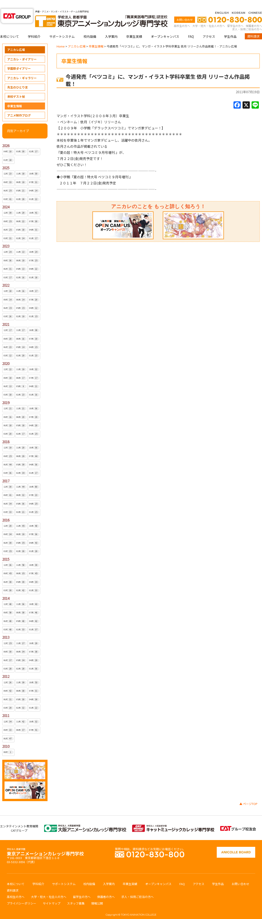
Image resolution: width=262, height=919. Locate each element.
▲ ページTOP (248, 795)
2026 (6, 136)
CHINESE (255, 4)
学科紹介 (34, 27)
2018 (6, 433)
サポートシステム (62, 27)
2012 (6, 667)
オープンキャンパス (165, 27)
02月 (34, 143)
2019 (6, 393)
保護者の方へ (254, 17)
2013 (6, 628)
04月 (9, 143)
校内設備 (89, 27)
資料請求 (253, 27)
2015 (6, 550)
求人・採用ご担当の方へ (247, 20)
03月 (21, 143)
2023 (6, 237)
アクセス (209, 27)
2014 (6, 589)
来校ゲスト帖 (16, 88)
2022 (6, 276)
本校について (9, 27)
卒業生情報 (14, 97)
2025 (6, 159)
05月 (21, 182)
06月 (9, 182)
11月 (21, 165)
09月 (9, 173)
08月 (21, 173)
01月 (9, 151)
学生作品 (230, 27)
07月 (34, 173)
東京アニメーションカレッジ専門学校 (45, 843)
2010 (6, 737)
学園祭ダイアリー (19, 59)
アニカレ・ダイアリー (22, 50)
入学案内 (111, 27)
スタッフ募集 (76, 894)
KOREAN (238, 4)
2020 (6, 354)
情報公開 (97, 894)
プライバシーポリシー (21, 894)
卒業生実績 (134, 27)
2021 (6, 315)
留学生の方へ (235, 17)
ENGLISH (222, 4)
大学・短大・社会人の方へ (208, 17)
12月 (9, 165)
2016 (6, 511)
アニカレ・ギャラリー (22, 69)
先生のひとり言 (17, 78)
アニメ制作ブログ (19, 106)
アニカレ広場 (16, 41)
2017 (6, 472)
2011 (6, 706)
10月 (34, 165)
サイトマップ (51, 894)
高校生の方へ (182, 17)
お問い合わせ (184, 11)
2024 (6, 198)
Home (61, 37)
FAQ (191, 27)
